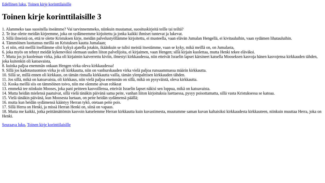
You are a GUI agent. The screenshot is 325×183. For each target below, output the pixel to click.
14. (5, 93)
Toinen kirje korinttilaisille (49, 4)
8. (4, 66)
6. (4, 52)
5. (4, 47)
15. (5, 98)
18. (5, 111)
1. (4, 29)
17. (5, 107)
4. (4, 43)
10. (5, 75)
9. (4, 70)
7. (4, 56)
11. (5, 79)
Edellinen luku (14, 4)
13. (5, 88)
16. (5, 102)
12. (5, 84)
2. (4, 34)
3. (4, 38)
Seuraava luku (13, 125)
